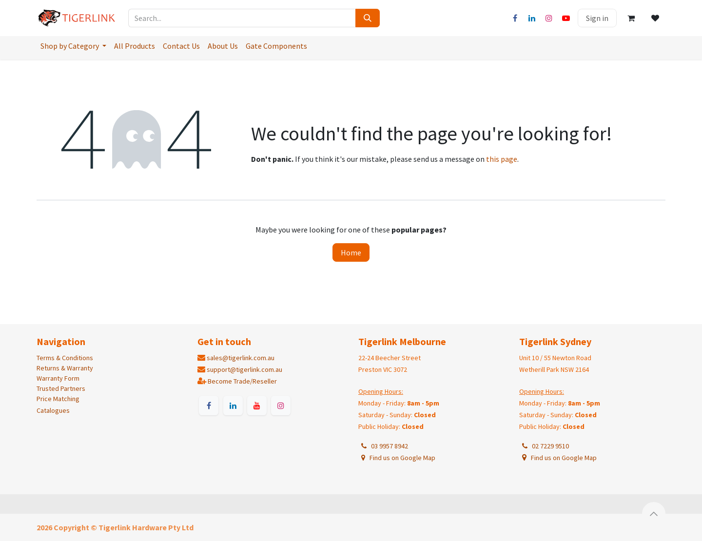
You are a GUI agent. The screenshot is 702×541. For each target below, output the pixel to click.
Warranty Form (58, 378)
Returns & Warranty (65, 368)
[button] (653, 513)
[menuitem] (73, 46)
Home (351, 252)
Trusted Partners (61, 388)
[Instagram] (549, 18)
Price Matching (58, 398)
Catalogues (53, 410)
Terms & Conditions (65, 357)
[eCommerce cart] (631, 18)
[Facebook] (515, 18)
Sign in (597, 18)
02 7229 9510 (544, 446)
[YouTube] (566, 18)
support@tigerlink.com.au (244, 369)
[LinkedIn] (532, 18)
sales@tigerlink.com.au (240, 357)
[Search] (367, 18)
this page (501, 159)
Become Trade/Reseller (242, 381)
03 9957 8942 (384, 446)
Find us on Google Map (397, 457)
